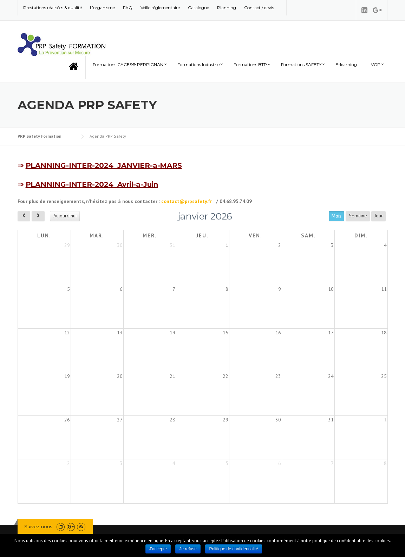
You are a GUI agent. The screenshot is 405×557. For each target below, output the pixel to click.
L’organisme (102, 7)
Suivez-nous (38, 526)
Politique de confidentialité (233, 548)
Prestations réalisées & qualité (52, 7)
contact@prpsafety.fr (187, 201)
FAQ (127, 7)
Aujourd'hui (65, 215)
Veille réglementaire (160, 7)
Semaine (358, 215)
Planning (226, 7)
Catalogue (198, 7)
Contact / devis (259, 7)
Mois (336, 215)
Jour (378, 215)
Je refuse (187, 548)
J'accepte (158, 548)
